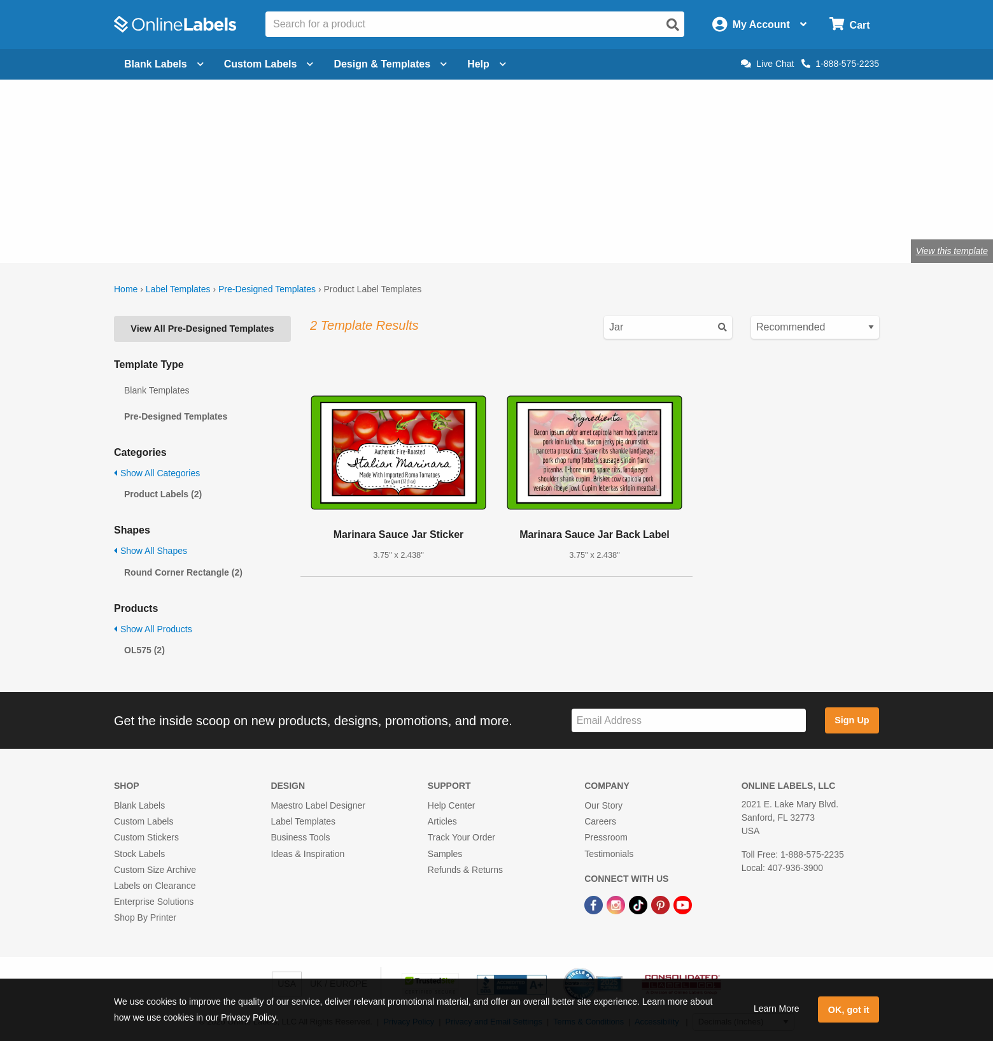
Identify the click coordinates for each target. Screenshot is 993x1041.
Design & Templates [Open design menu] (390, 64)
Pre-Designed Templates (267, 289)
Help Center (451, 805)
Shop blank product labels (215, 209)
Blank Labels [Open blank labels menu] (164, 64)
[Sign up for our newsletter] (689, 720)
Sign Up (852, 720)
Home (125, 289)
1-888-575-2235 (840, 64)
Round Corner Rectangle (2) (183, 572)
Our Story (603, 805)
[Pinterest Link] (661, 904)
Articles (442, 821)
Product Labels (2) (163, 494)
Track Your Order (461, 837)
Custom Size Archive (155, 870)
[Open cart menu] (849, 24)
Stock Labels (139, 854)
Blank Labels (139, 805)
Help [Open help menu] (486, 64)
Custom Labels (143, 821)
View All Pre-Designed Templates (202, 328)
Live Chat (767, 63)
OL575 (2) (144, 650)
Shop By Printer (145, 917)
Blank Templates (156, 390)
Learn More (776, 1008)
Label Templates (178, 289)
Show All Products (153, 629)
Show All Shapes (150, 551)
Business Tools (300, 837)
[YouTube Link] (682, 904)
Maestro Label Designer (318, 805)
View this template (952, 251)
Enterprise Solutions (154, 901)
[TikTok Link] (639, 904)
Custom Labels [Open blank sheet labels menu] (269, 64)
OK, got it (849, 1010)
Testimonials (608, 854)
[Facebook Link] (594, 904)
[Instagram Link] (617, 904)
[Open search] (672, 24)
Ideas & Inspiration (307, 854)
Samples (445, 854)
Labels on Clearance (154, 886)
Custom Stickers (146, 837)
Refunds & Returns (465, 870)
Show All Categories (157, 473)
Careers (600, 821)
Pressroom (606, 837)
